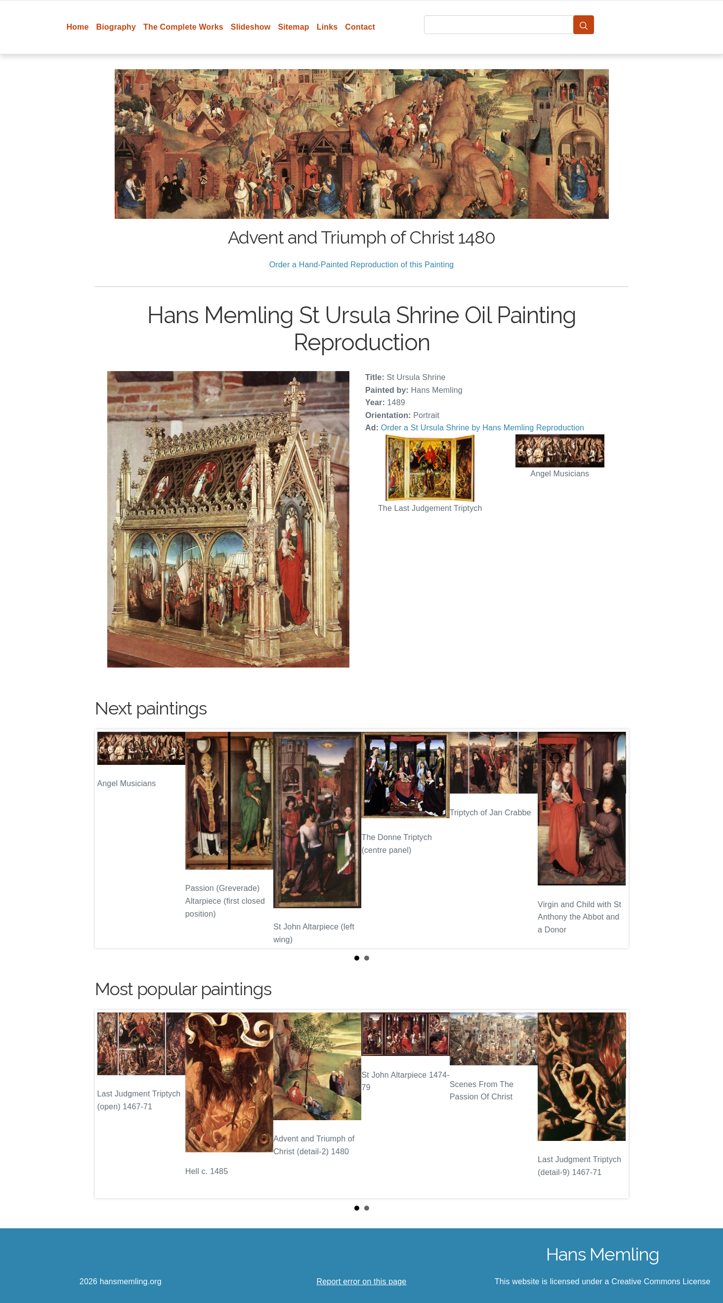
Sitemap (293, 27)
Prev (110, 839)
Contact (360, 27)
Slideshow (251, 27)
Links (327, 27)
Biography (116, 27)
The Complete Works (183, 27)
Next (613, 839)
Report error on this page (362, 1281)
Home (77, 27)
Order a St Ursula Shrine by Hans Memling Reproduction (482, 427)
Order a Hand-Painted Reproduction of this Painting (361, 264)
